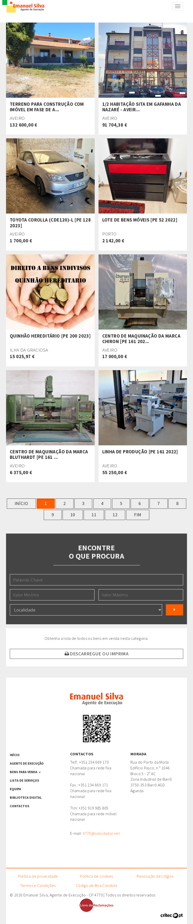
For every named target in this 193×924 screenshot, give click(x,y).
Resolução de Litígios (155, 876)
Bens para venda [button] (25, 772)
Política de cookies (96, 876)
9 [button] (53, 515)
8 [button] (177, 503)
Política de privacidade (38, 876)
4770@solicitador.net (101, 833)
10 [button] (72, 515)
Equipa (15, 789)
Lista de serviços (24, 780)
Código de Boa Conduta (96, 885)
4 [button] (102, 503)
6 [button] (139, 503)
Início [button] (21, 503)
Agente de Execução (27, 763)
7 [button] (158, 503)
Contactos (19, 806)
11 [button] (93, 515)
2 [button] (64, 503)
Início (15, 755)
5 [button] (121, 503)
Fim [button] (137, 515)
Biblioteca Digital (26, 797)
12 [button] (115, 515)
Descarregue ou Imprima (97, 654)
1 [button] (45, 503)
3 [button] (83, 503)
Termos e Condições (38, 885)
